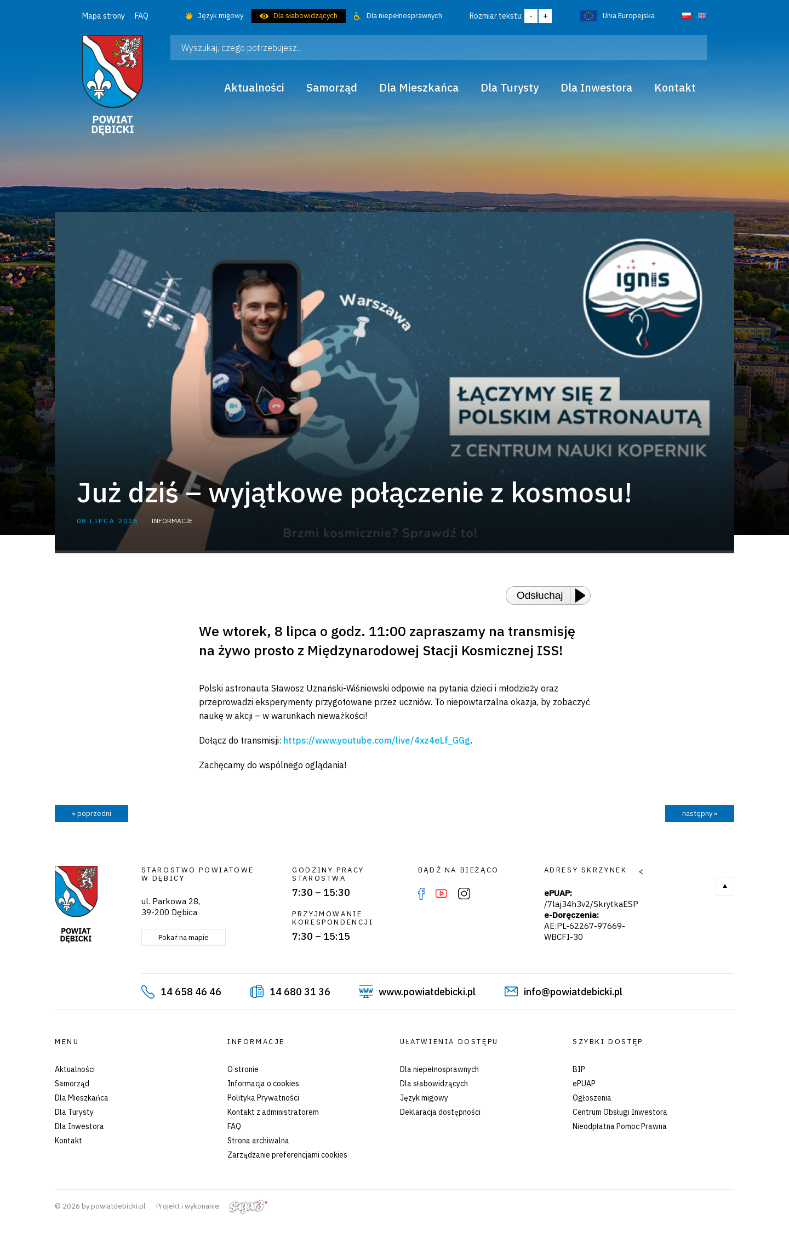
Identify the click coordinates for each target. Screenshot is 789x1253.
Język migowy (220, 15)
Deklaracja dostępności (440, 1112)
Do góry (725, 886)
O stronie (243, 1069)
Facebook (421, 894)
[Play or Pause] (583, 595)
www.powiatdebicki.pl (427, 991)
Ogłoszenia (592, 1098)
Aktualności (75, 1069)
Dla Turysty (74, 1112)
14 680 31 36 (300, 991)
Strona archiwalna (258, 1141)
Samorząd (72, 1083)
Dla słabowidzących (305, 15)
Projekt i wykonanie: (211, 1206)
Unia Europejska (629, 15)
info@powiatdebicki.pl (573, 991)
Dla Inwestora (79, 1126)
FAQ (141, 16)
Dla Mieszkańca (81, 1098)
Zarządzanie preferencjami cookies (287, 1155)
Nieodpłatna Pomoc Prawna (620, 1126)
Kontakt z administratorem (273, 1112)
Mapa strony (103, 16)
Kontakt (68, 1141)
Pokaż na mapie (183, 937)
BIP (579, 1069)
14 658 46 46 (191, 991)
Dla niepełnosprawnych (404, 15)
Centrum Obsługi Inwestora (620, 1112)
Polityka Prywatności (263, 1098)
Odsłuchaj (540, 595)
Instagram (464, 894)
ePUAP (584, 1083)
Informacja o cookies (263, 1083)
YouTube (441, 894)
